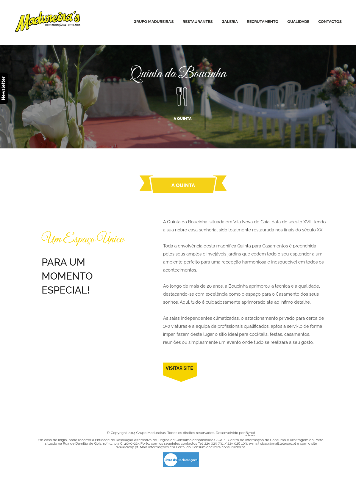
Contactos (330, 21)
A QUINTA (182, 101)
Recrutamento (262, 21)
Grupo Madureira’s (154, 21)
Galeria (229, 21)
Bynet (250, 433)
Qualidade (298, 21)
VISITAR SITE (179, 368)
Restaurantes (198, 21)
